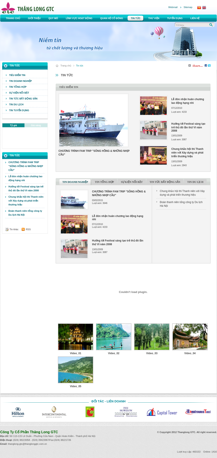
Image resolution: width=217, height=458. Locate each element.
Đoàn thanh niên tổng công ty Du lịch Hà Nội (25, 213)
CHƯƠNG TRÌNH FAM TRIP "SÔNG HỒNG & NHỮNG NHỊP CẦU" (25, 166)
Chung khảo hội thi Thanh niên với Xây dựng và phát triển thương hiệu (25, 200)
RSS (28, 229)
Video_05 (75, 386)
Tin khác (14, 229)
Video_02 (113, 353)
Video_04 (190, 353)
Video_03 (151, 353)
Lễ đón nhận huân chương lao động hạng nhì (25, 178)
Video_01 (75, 353)
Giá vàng (36, 125)
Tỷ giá (13, 125)
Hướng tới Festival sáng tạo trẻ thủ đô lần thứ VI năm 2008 (25, 188)
